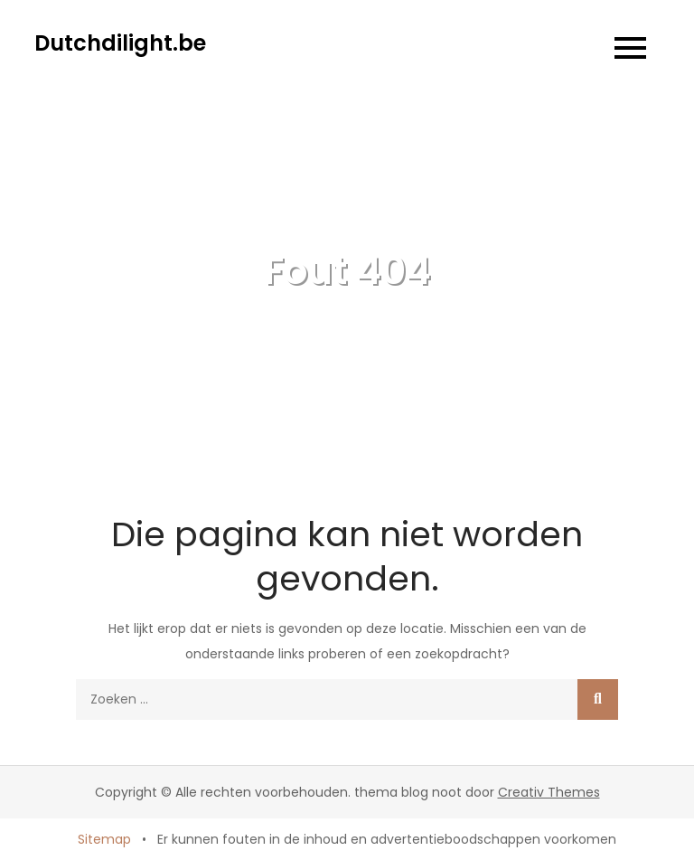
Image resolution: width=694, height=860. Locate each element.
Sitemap (104, 839)
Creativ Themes (549, 792)
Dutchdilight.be (120, 43)
